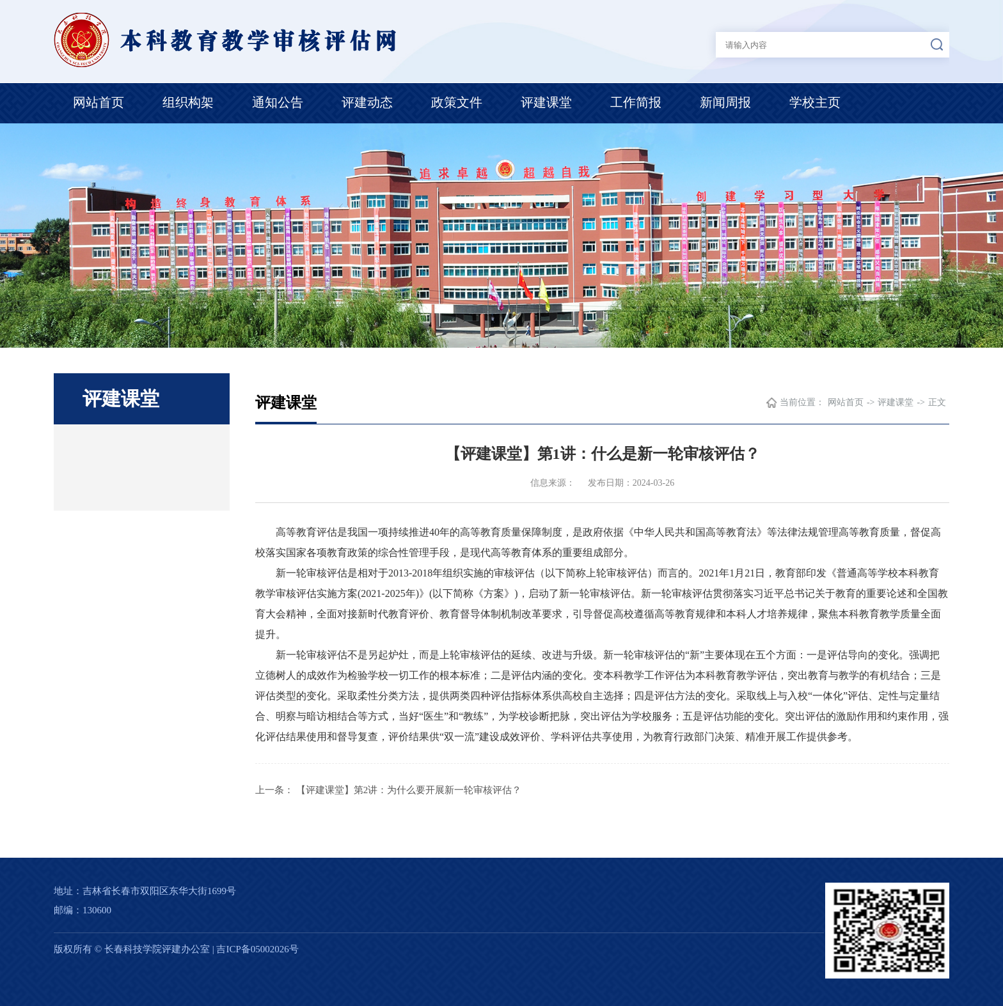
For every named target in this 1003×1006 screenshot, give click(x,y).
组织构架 (188, 102)
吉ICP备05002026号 (257, 949)
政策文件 (456, 102)
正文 (937, 402)
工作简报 (635, 102)
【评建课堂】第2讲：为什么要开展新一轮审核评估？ (409, 790)
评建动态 (367, 102)
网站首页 (98, 102)
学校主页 (815, 102)
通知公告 (277, 102)
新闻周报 (725, 102)
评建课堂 (546, 102)
